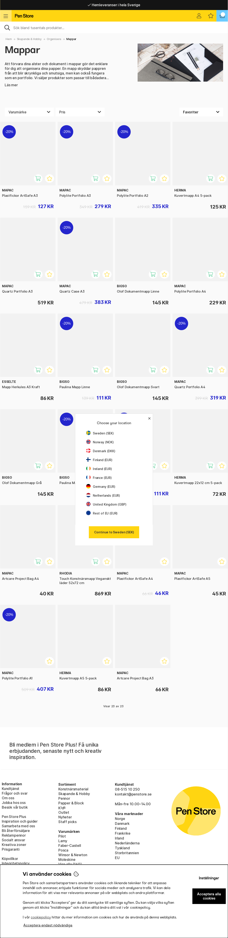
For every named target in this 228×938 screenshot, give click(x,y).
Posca (63, 850)
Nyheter (65, 817)
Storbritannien (127, 853)
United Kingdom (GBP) (106, 504)
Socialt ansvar (13, 840)
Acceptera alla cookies (209, 896)
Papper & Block (71, 803)
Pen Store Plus (14, 816)
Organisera (54, 39)
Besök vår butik (15, 807)
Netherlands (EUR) (103, 495)
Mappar (71, 39)
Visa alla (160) (69, 864)
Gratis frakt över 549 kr (114, 5)
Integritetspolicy (16, 863)
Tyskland (122, 848)
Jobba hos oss (14, 802)
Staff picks (67, 821)
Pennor (64, 798)
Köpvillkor (10, 858)
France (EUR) (99, 478)
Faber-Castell (69, 845)
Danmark (122, 823)
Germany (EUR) (100, 486)
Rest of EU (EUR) (102, 513)
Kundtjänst (10, 788)
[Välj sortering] (201, 112)
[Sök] (114, 27)
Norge (120, 818)
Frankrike (122, 833)
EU (117, 858)
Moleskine (66, 859)
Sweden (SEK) (100, 433)
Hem (9, 39)
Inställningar (209, 878)
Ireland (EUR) (99, 469)
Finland (121, 828)
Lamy (62, 841)
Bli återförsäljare (16, 830)
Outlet (63, 812)
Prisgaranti (11, 849)
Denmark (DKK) (100, 451)
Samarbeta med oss (18, 826)
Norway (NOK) (100, 442)
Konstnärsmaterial (73, 789)
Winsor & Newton (72, 855)
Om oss (8, 798)
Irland (119, 838)
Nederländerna (127, 843)
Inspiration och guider (20, 821)
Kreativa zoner (14, 844)
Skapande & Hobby (29, 39)
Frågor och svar (14, 793)
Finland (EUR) (99, 460)
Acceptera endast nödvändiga (47, 925)
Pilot (62, 836)
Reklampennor (14, 835)
